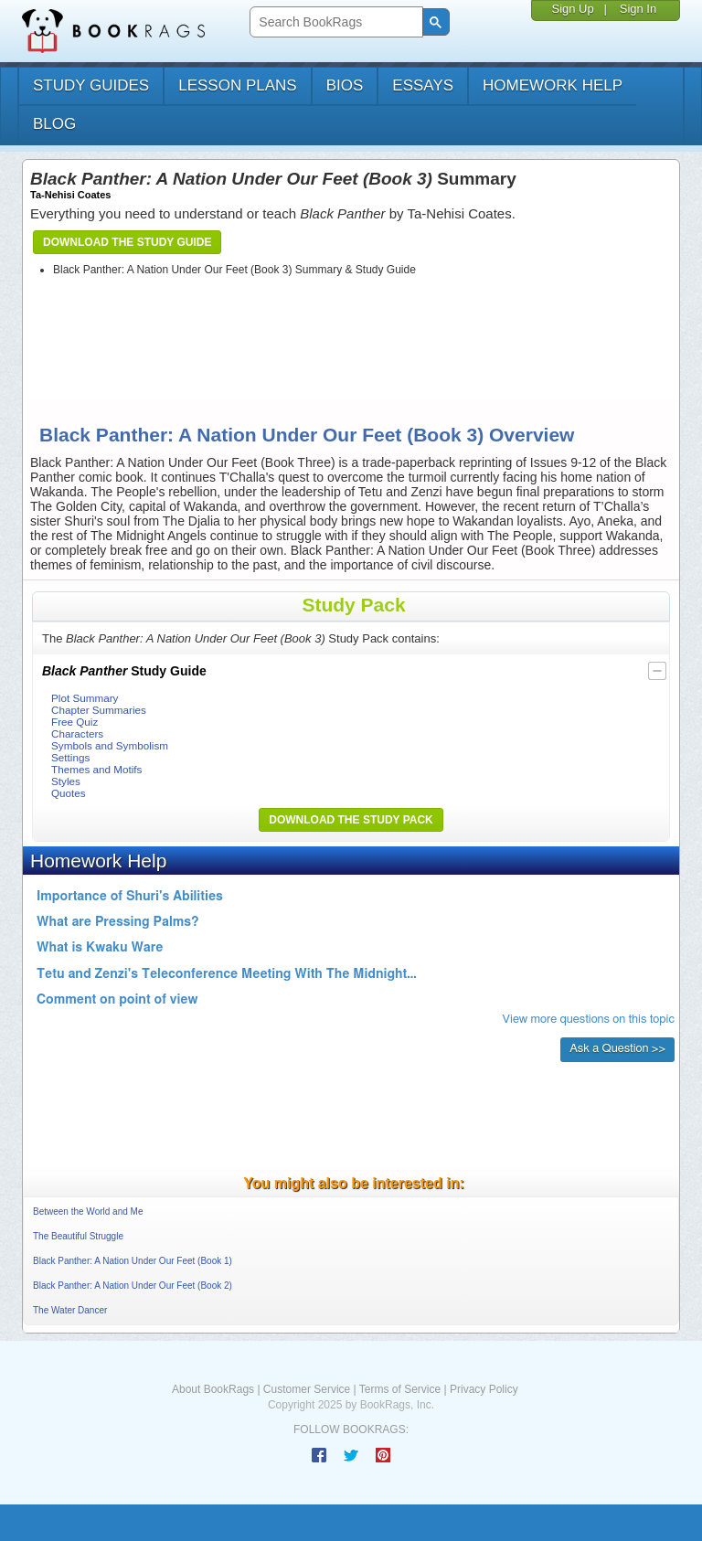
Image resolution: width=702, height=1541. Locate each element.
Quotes (68, 793)
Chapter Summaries (98, 710)
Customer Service (306, 1389)
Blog (54, 124)
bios (345, 85)
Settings (70, 757)
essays (422, 85)
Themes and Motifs (96, 769)
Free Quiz (74, 722)
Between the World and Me (88, 1211)
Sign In (638, 9)
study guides (91, 85)
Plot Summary (84, 698)
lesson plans (237, 85)
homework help (552, 85)
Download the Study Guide (127, 242)
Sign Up (572, 9)
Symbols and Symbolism (109, 745)
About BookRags (213, 1389)
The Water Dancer (70, 1310)
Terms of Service (400, 1389)
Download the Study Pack (351, 819)
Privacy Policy (484, 1389)
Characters (77, 733)
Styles (65, 781)
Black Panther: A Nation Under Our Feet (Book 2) (132, 1286)
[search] (334, 22)
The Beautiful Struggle (78, 1236)
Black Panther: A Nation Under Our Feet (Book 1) (132, 1261)
